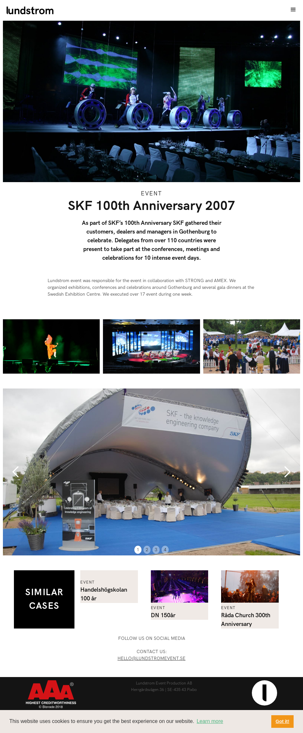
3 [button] (156, 549)
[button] (293, 9)
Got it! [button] (282, 721)
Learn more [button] (209, 721)
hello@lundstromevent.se (151, 658)
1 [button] (138, 549)
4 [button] (165, 549)
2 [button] (147, 549)
